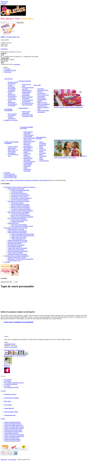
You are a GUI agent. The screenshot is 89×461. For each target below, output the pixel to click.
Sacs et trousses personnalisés (12, 114)
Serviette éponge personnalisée (12, 104)
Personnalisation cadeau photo (28, 148)
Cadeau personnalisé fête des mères (29, 138)
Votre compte (4, 1)
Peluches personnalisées (41, 92)
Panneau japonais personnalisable (27, 91)
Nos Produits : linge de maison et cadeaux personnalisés (69, 106)
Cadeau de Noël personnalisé (28, 159)
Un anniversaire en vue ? (14, 260)
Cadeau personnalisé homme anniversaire (42, 150)
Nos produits (3, 390)
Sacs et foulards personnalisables (8, 109)
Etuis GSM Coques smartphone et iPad (27, 115)
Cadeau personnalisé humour (12, 439)
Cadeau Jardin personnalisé (27, 165)
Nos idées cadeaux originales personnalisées (11, 142)
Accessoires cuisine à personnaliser (27, 100)
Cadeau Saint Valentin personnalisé (27, 155)
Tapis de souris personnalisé (26, 112)
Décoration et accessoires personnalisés (19, 201)
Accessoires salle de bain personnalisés (27, 103)
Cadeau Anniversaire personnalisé (41, 138)
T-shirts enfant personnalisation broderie (42, 99)
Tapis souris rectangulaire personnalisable (18, 322)
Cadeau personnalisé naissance (12, 423)
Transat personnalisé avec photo (27, 88)
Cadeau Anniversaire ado (44, 159)
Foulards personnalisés (11, 117)
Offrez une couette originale (11, 411)
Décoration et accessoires (10, 394)
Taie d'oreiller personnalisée (12, 89)
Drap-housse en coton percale (12, 96)
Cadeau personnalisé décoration (13, 430)
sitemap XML (12, 459)
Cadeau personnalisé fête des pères (29, 141)
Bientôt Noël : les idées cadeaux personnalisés (13, 151)
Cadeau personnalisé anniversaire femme (42, 144)
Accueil (3, 180)
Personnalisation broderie (28, 151)
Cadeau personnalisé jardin (11, 437)
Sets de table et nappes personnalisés (21, 198)
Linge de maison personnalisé (16, 188)
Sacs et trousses (8, 404)
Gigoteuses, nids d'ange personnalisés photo (43, 107)
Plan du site (4, 459)
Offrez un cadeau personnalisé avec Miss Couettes (70, 156)
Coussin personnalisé (11, 86)
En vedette (7, 262)
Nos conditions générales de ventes (14, 382)
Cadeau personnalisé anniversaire (13, 425)
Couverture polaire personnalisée (11, 93)
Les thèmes (3, 418)
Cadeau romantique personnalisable (14, 436)
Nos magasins (8, 379)
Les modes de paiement (10, 384)
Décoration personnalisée (25, 81)
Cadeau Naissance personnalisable (29, 135)
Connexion (4, 3)
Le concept (7, 385)
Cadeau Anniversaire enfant (42, 156)
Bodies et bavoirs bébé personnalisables (43, 103)
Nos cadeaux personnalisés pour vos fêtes (26, 127)
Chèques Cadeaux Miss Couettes (13, 147)
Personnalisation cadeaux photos (13, 431)
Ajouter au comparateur (10, 347)
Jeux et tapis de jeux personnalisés (43, 95)
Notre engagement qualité (11, 387)
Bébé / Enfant (37, 85)
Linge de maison (8, 78)
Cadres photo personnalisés (26, 94)
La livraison (7, 381)
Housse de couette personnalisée (13, 82)
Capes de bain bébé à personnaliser (43, 111)
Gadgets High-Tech (23, 108)
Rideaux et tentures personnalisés (27, 97)
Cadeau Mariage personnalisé (28, 132)
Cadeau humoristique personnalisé (27, 169)
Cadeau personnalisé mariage (12, 422)
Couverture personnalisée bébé (42, 89)
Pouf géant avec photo (17, 202)
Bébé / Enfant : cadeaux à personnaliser (19, 212)
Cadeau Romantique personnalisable (29, 162)
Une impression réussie (9, 415)
